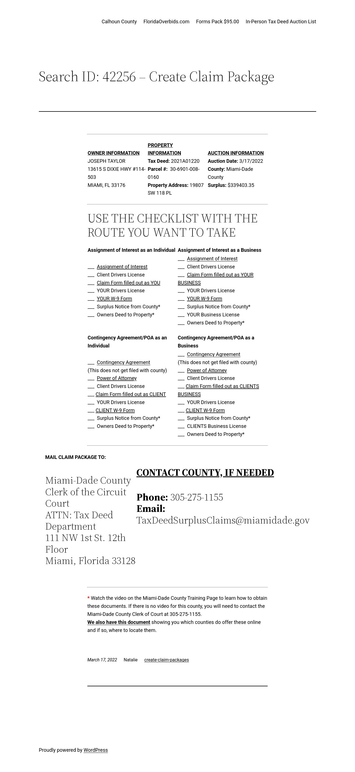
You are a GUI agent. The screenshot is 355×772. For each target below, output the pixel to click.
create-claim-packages (166, 659)
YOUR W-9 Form (114, 298)
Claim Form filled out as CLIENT (131, 394)
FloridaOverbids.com (166, 21)
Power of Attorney (117, 378)
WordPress (96, 750)
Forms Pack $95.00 (217, 21)
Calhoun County (119, 21)
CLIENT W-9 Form (115, 410)
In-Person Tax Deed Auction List (281, 21)
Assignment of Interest (122, 267)
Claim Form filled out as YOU (128, 283)
